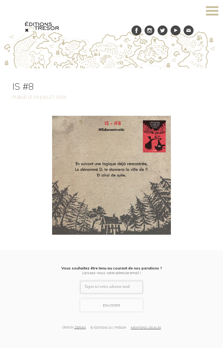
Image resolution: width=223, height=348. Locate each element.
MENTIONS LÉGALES (146, 327)
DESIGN (74, 327)
